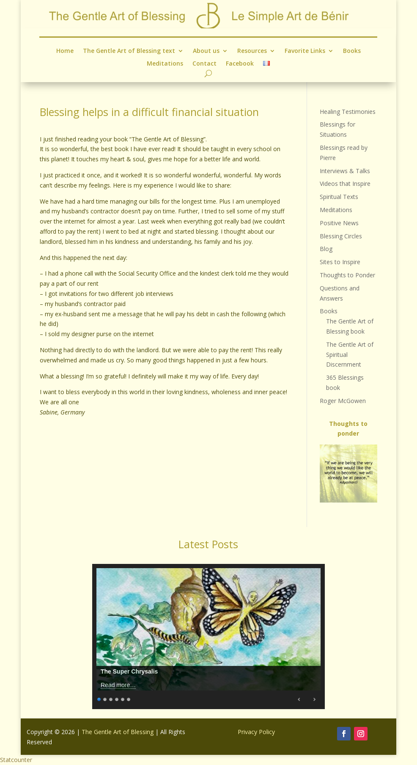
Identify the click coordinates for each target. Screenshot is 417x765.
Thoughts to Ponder (347, 275)
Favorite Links (305, 51)
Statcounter (16, 760)
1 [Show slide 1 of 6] (99, 698)
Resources (252, 51)
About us (206, 51)
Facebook (240, 63)
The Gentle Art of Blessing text (129, 51)
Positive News (339, 223)
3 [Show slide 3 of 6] (111, 698)
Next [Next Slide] (314, 699)
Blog (326, 249)
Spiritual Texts (339, 197)
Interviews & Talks (345, 171)
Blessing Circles (341, 236)
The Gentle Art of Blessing (118, 732)
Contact (204, 63)
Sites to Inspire (340, 262)
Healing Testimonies (348, 112)
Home (65, 51)
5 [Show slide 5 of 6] (123, 698)
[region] (349, 474)
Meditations (165, 63)
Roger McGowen (343, 401)
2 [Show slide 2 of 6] (105, 698)
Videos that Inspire (345, 184)
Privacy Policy (256, 732)
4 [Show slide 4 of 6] (117, 698)
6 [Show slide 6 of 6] (129, 698)
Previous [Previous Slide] (299, 699)
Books (352, 51)
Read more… (118, 685)
